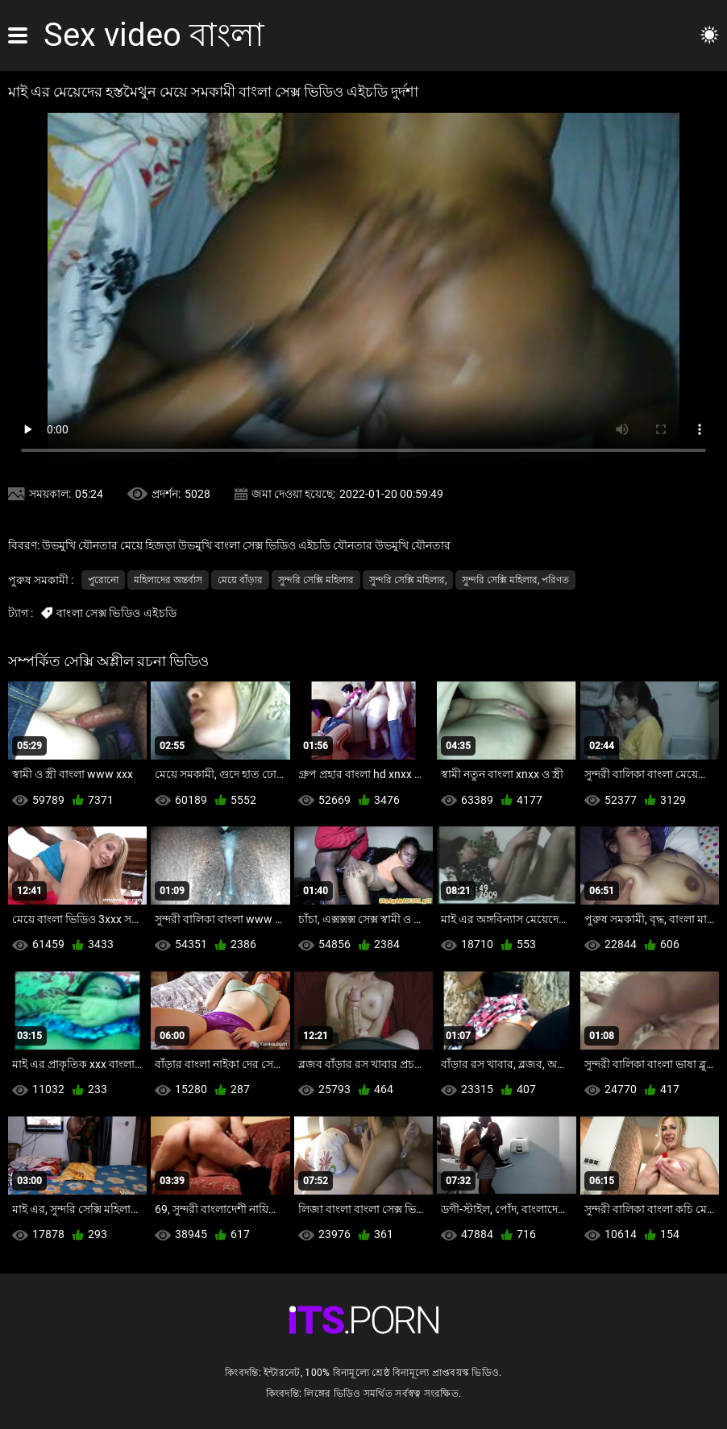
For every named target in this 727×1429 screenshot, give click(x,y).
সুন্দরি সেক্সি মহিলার (316, 580)
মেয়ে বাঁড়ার (240, 580)
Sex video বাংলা (154, 35)
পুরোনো (103, 580)
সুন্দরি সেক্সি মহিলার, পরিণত (515, 580)
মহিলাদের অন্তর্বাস (168, 580)
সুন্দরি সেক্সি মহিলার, (408, 580)
